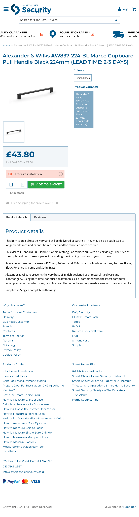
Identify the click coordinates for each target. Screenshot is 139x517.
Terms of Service (13, 335)
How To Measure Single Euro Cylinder (28, 432)
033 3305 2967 (12, 466)
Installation (10, 451)
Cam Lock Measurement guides (24, 380)
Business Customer (16, 321)
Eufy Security (81, 312)
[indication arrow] (42, 34)
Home (6, 45)
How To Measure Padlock (19, 442)
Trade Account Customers (20, 312)
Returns (8, 340)
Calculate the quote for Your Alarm (26, 404)
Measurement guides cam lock (23, 446)
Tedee (76, 321)
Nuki (75, 335)
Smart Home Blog (84, 364)
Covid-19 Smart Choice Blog (21, 395)
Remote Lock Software (87, 331)
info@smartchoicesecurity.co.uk (24, 471)
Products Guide (13, 364)
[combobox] (69, 20)
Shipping (9, 345)
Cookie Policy (12, 354)
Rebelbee (129, 506)
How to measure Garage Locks (23, 427)
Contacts (9, 331)
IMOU (76, 326)
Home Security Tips (85, 399)
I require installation (28, 174)
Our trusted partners (86, 305)
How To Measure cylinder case (23, 399)
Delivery (8, 317)
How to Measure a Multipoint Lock (26, 437)
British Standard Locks (87, 371)
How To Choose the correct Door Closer (29, 409)
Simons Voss (80, 340)
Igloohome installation (18, 371)
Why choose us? (14, 305)
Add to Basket (46, 184)
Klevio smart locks (15, 376)
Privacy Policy (12, 350)
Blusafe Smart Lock (85, 317)
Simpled (77, 345)
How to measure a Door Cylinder (24, 423)
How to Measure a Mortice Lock (24, 413)
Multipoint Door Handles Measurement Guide (33, 418)
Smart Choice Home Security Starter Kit (98, 376)
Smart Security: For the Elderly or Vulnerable (101, 380)
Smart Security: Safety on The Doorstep (98, 390)
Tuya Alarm (79, 395)
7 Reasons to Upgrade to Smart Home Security (103, 385)
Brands (7, 326)
